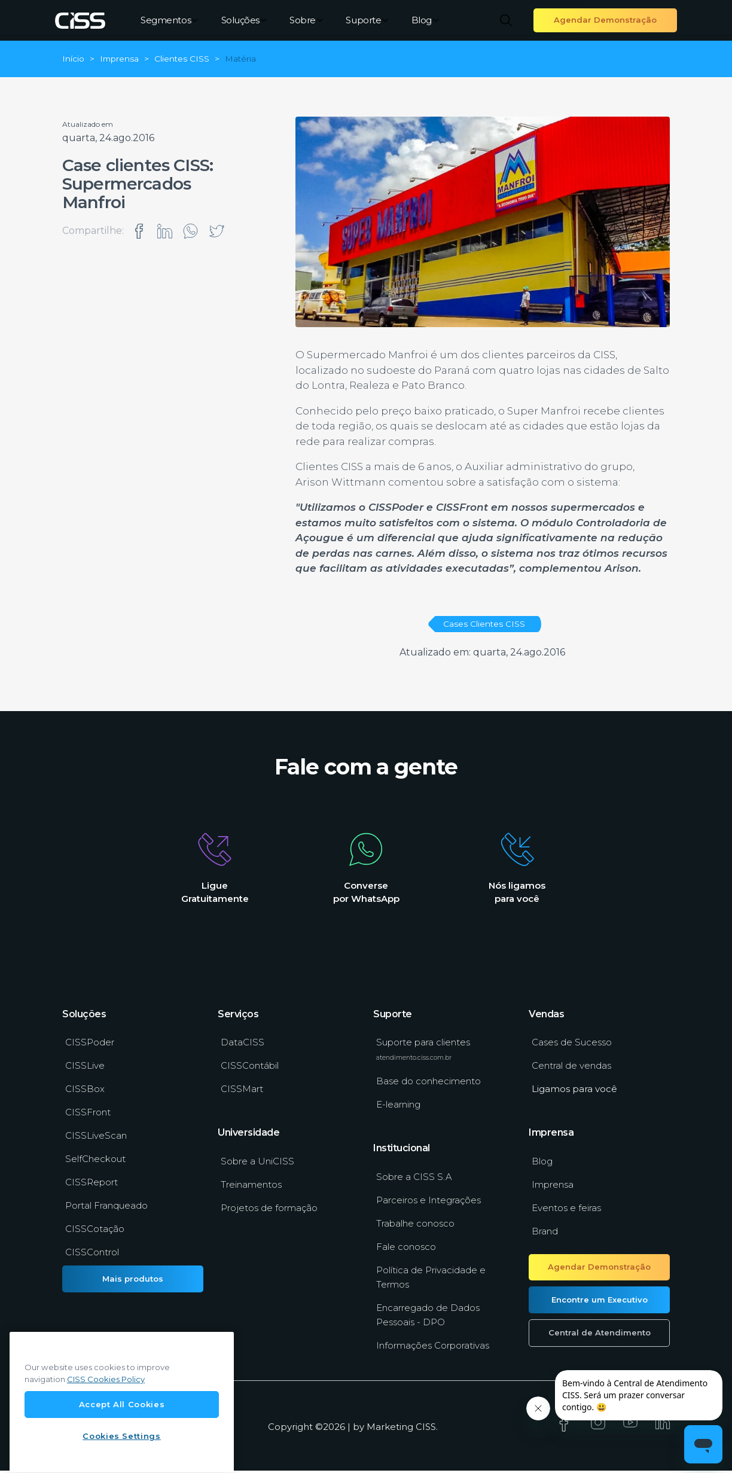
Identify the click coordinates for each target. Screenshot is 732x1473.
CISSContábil (250, 1068)
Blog (425, 20)
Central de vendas (571, 1068)
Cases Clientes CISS (484, 624)
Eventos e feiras (566, 1210)
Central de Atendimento (599, 1335)
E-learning (398, 1107)
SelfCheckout (95, 1161)
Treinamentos (251, 1187)
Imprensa (553, 1187)
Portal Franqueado (106, 1208)
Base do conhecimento (428, 1084)
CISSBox (85, 1091)
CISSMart (242, 1091)
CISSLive (85, 1068)
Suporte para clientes (423, 1052)
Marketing (390, 1429)
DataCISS (242, 1045)
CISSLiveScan (96, 1138)
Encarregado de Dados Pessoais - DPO (428, 1318)
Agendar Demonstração (605, 20)
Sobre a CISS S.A (414, 1179)
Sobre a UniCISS (257, 1164)
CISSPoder (89, 1045)
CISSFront (88, 1115)
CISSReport (91, 1185)
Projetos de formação (269, 1210)
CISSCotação (94, 1231)
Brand (545, 1234)
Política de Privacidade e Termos (431, 1280)
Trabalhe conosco (415, 1226)
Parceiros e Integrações (428, 1203)
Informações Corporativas (432, 1348)
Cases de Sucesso (572, 1045)
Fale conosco (406, 1249)
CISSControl (92, 1255)
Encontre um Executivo (599, 1302)
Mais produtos (132, 1281)
